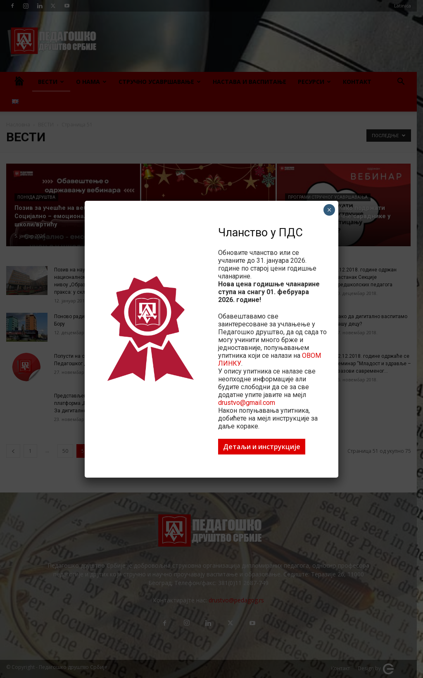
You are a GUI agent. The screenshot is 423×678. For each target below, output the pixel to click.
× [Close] (329, 209)
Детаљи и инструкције (261, 446)
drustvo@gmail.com (246, 403)
